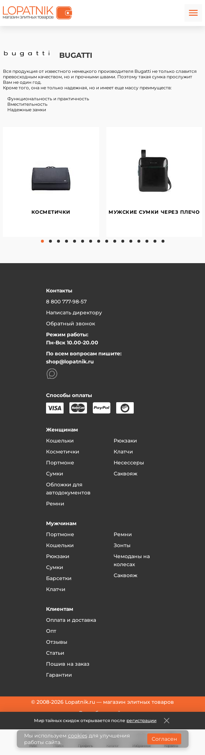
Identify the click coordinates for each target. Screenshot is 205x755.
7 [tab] (90, 241)
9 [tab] (106, 241)
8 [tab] (98, 241)
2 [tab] (50, 241)
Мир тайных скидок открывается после (95, 720)
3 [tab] (58, 241)
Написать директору (74, 312)
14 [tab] (146, 241)
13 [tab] (138, 241)
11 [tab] (122, 241)
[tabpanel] (51, 182)
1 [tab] (42, 241)
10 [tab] (114, 241)
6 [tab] (82, 241)
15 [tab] (154, 241)
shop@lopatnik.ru (70, 361)
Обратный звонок (70, 323)
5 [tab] (74, 241)
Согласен (164, 739)
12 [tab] (130, 241)
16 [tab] (163, 241)
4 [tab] (66, 241)
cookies (77, 735)
